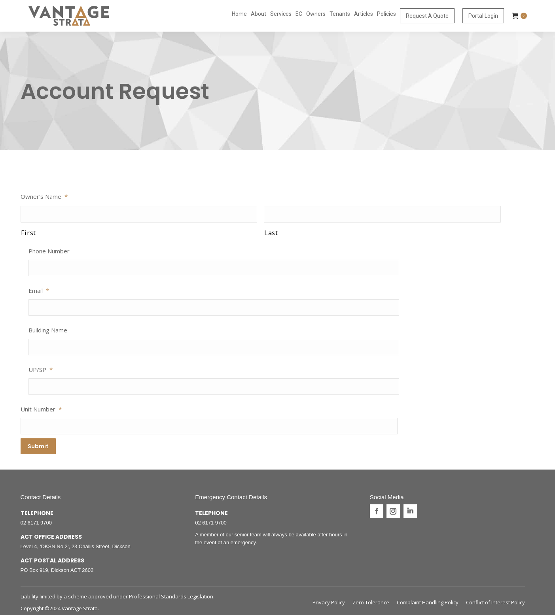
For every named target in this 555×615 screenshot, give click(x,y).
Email (38, 290)
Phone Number (49, 251)
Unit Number (41, 409)
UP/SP (40, 370)
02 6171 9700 (36, 520)
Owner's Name (44, 196)
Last (271, 232)
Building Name (47, 330)
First (28, 232)
